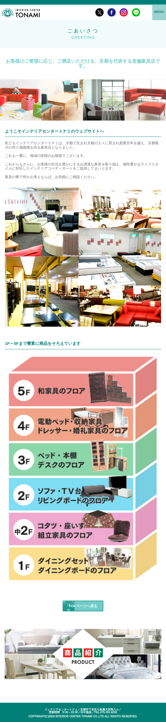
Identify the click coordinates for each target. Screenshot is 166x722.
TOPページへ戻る (83, 606)
